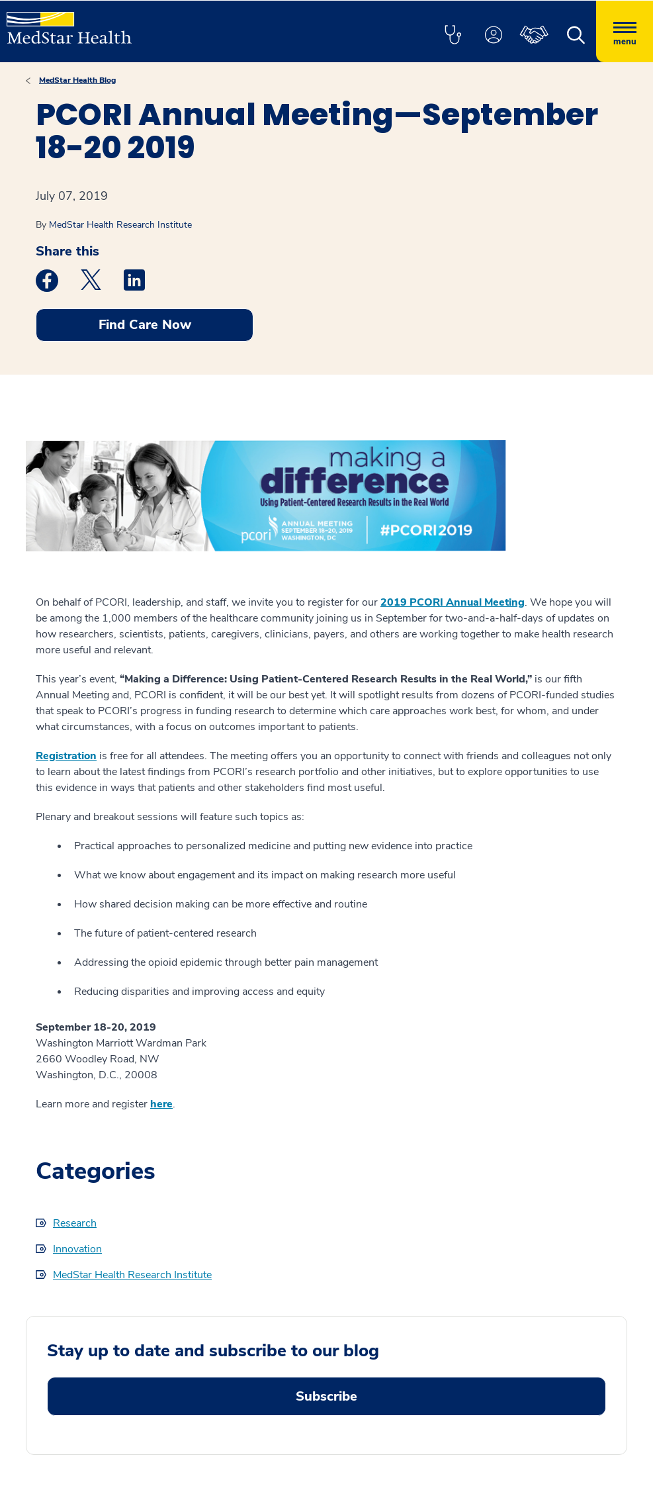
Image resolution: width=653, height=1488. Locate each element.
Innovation (77, 1249)
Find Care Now (145, 325)
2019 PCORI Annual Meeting (452, 602)
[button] (452, 35)
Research (75, 1223)
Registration (66, 756)
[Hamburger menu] (624, 31)
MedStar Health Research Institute (120, 224)
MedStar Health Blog (77, 80)
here (161, 1104)
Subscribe (326, 1396)
